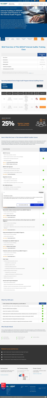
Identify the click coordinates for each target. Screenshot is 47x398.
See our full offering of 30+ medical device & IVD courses (23, 371)
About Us (22, 386)
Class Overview (2, 39)
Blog (21, 387)
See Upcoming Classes (5, 374)
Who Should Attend (24, 39)
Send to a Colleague (35, 39)
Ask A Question (42, 39)
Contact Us (26, 386)
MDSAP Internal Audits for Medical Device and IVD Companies (13, 354)
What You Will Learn (18, 39)
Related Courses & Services (29, 39)
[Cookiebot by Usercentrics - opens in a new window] (39, 192)
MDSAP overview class (19, 28)
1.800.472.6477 (8, 394)
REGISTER (43, 98)
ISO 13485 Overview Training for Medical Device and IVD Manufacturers (14, 359)
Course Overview (12, 39)
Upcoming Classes (7, 39)
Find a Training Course (33, 391)
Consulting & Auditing (32, 386)
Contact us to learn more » (37, 373)
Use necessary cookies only (23, 204)
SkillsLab (7, 86)
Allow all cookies (37, 204)
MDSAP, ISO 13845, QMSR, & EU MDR (42, 388)
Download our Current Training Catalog (25, 378)
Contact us (42, 0)
